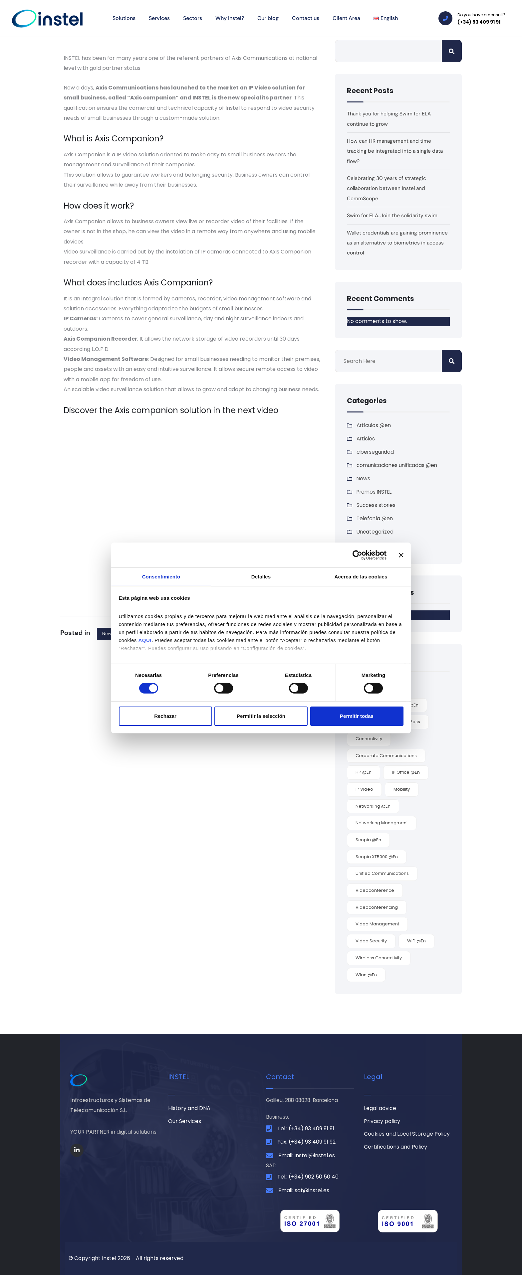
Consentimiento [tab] (161, 576)
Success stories (377, 505)
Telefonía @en (376, 518)
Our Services (184, 1122)
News (108, 633)
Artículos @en (375, 425)
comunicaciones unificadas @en (398, 465)
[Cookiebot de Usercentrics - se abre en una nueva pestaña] (357, 554)
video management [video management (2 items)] (377, 924)
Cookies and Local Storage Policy (407, 1135)
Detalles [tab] (261, 576)
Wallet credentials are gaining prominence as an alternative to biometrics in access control (385, 242)
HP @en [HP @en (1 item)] (364, 772)
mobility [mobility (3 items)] (401, 789)
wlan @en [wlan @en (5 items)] (366, 975)
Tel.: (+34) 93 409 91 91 (305, 1129)
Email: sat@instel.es (303, 1191)
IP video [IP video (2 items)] (364, 789)
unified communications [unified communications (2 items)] (382, 873)
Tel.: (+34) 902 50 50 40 (308, 1178)
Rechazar (165, 716)
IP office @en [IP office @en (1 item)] (406, 772)
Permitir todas (357, 716)
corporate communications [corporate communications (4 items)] (386, 755)
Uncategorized (376, 532)
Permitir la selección (261, 716)
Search (452, 51)
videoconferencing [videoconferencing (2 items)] (377, 907)
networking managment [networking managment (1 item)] (382, 823)
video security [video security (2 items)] (371, 941)
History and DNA (189, 1108)
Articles (367, 438)
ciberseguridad (376, 452)
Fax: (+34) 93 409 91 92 (306, 1142)
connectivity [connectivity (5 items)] (369, 738)
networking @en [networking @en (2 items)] (373, 806)
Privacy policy (382, 1122)
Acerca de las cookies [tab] (361, 576)
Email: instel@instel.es (306, 1156)
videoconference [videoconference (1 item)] (375, 890)
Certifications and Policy (395, 1148)
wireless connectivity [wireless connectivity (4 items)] (379, 958)
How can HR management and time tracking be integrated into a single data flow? (396, 151)
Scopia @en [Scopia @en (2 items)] (368, 840)
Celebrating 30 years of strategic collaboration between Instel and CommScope (387, 188)
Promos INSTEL (376, 492)
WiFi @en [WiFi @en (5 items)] (416, 941)
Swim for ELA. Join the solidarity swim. (393, 215)
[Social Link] (77, 1150)
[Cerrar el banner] (401, 554)
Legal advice (380, 1108)
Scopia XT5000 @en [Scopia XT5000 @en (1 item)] (377, 857)
